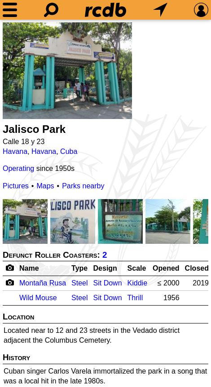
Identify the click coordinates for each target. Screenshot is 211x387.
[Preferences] (201, 10)
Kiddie (137, 283)
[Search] (51, 10)
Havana (15, 151)
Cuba (68, 151)
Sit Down (107, 283)
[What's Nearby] (160, 10)
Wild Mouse (38, 298)
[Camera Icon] (9, 282)
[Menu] (10, 10)
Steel (79, 283)
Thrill (135, 298)
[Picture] (67, 70)
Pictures (16, 186)
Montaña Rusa (42, 283)
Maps (45, 186)
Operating (18, 168)
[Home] (105, 10)
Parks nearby (83, 186)
